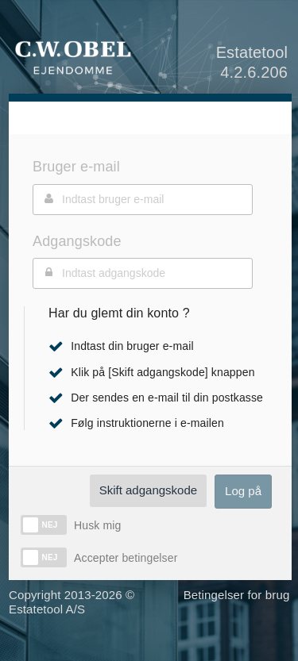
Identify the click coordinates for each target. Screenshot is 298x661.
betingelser (147, 557)
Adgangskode (77, 241)
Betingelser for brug (237, 594)
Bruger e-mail (76, 167)
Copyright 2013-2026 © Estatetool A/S (71, 602)
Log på (243, 491)
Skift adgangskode (148, 490)
